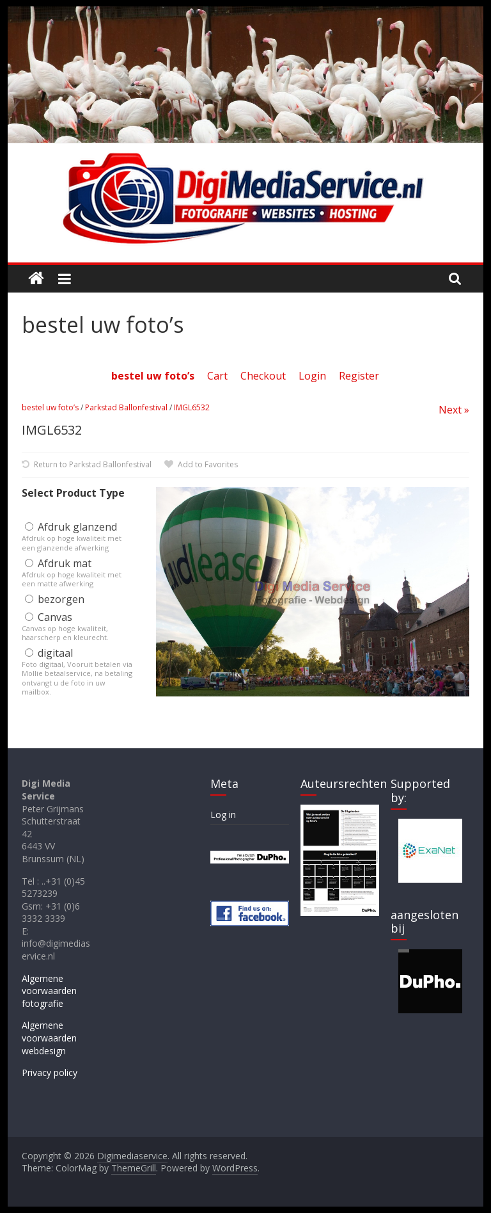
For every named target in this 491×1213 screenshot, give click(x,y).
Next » (454, 410)
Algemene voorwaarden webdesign (49, 1037)
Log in (223, 814)
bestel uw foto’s (50, 407)
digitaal (49, 653)
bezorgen (54, 599)
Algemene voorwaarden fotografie (49, 990)
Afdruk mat (58, 563)
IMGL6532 (192, 407)
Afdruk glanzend (71, 527)
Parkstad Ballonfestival (126, 407)
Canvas (48, 617)
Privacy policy (49, 1072)
